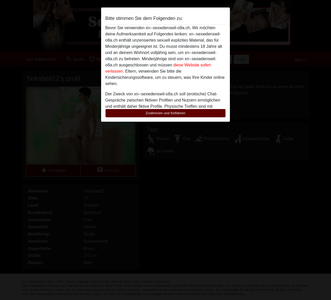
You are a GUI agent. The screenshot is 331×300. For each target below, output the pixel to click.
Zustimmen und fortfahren (165, 113)
